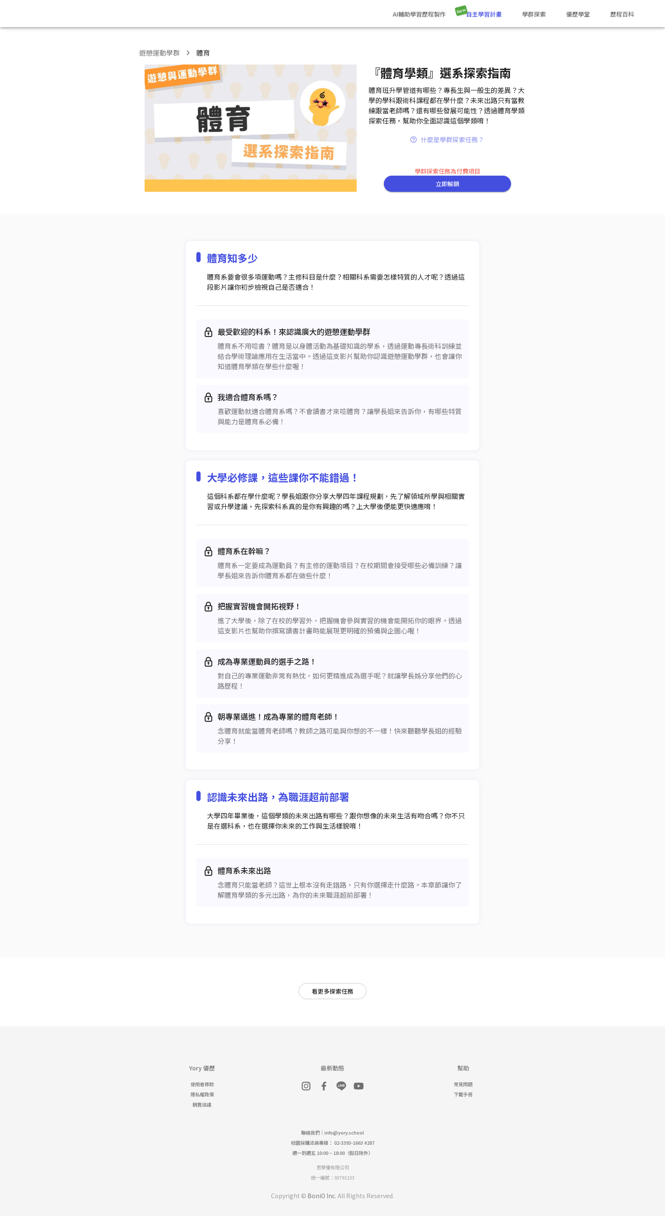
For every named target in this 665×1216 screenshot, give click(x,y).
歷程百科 (622, 14)
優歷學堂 (578, 14)
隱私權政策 (202, 1094)
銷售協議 (202, 1104)
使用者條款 (202, 1084)
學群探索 (534, 14)
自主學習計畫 (484, 14)
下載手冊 (463, 1094)
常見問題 (463, 1084)
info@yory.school (344, 1132)
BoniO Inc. (322, 1195)
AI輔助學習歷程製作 (419, 14)
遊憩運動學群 (159, 53)
